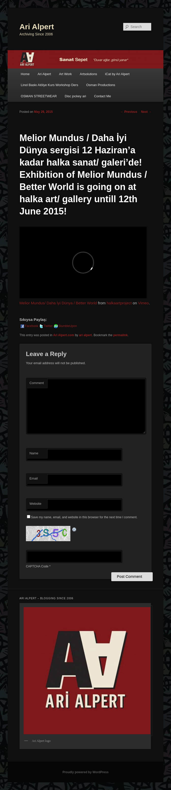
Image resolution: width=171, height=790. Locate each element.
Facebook (29, 326)
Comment (36, 383)
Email (33, 478)
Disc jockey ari (75, 96)
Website (35, 504)
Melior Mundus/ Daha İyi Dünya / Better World (58, 303)
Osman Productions (100, 85)
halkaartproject (119, 303)
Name (33, 453)
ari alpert (85, 335)
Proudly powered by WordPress (85, 772)
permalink (120, 335)
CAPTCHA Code (37, 566)
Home (25, 74)
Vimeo (143, 303)
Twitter (46, 326)
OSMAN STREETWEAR (39, 96)
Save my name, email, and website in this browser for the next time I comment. (84, 517)
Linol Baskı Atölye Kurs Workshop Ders (49, 85)
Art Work (65, 74)
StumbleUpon (65, 326)
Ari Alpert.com (63, 335)
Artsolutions (88, 74)
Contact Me (102, 96)
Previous (128, 112)
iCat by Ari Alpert (117, 74)
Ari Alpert (37, 26)
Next (146, 112)
